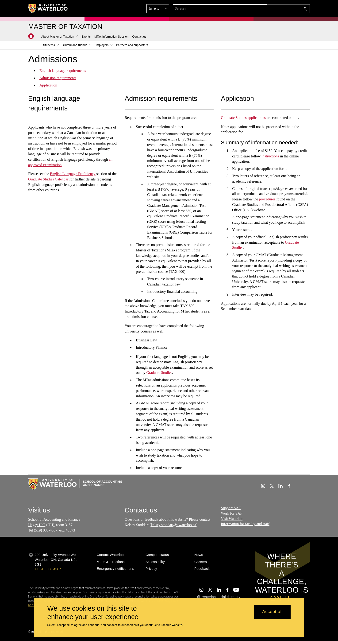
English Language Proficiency (73, 174)
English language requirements (62, 71)
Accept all (272, 612)
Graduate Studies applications (243, 118)
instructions (270, 156)
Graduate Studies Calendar (48, 179)
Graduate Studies (159, 373)
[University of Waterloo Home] (48, 8)
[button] (271, 8)
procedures (267, 199)
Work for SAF (231, 513)
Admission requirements (57, 78)
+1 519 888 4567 (48, 569)
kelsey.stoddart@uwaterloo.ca (173, 525)
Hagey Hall (36, 525)
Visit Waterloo (231, 519)
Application (48, 85)
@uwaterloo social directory (218, 597)
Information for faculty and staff (245, 524)
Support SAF (231, 508)
